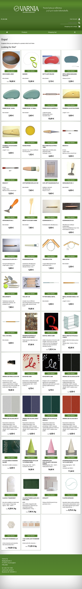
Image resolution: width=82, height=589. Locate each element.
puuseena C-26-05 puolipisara (71, 108)
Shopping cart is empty (72, 26)
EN (6, 19)
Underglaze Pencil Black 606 (10, 376)
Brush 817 (5, 183)
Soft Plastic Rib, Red (48, 74)
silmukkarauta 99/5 (68, 220)
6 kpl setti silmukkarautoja (51, 183)
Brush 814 (65, 145)
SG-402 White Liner (48, 376)
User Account (75, 19)
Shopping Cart (52, 32)
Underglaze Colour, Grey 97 (10, 418)
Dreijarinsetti (6, 296)
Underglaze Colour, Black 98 (71, 376)
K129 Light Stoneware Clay (10, 539)
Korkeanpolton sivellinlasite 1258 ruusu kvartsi (50, 462)
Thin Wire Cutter (47, 259)
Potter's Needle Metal (49, 296)
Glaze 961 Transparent (9, 498)
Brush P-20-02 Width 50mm (29, 220)
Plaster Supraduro (68, 498)
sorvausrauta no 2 (7, 220)
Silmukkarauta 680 (27, 259)
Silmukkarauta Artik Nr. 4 (9, 259)
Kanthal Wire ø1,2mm (49, 335)
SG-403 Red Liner (27, 376)
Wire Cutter (66, 259)
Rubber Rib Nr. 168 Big (8, 108)
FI (1, 19)
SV (3, 19)
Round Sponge (26, 145)
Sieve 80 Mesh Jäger (8, 74)
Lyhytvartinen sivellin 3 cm (30, 183)
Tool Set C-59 (26, 296)
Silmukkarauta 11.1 (48, 220)
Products (24, 32)
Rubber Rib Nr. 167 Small (29, 108)
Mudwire (24, 74)
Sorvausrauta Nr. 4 (68, 183)
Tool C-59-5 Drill (7, 335)
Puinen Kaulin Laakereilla (50, 108)
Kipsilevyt (45, 498)
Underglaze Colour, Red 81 (70, 418)
